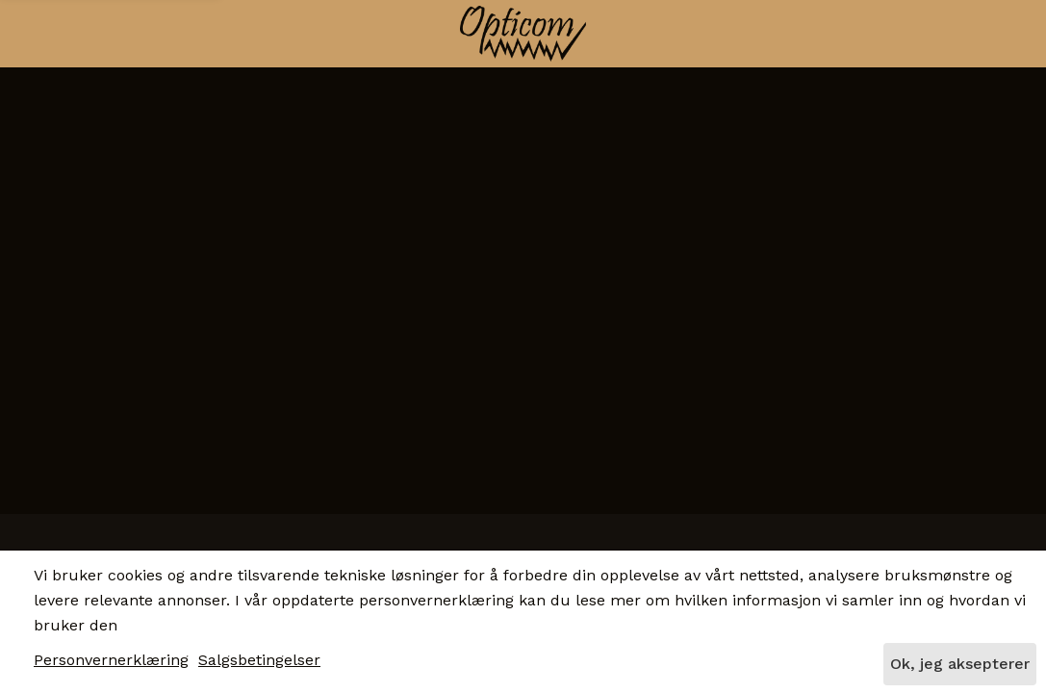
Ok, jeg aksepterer (960, 663)
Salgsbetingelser (259, 660)
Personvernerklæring (111, 660)
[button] (122, 30)
